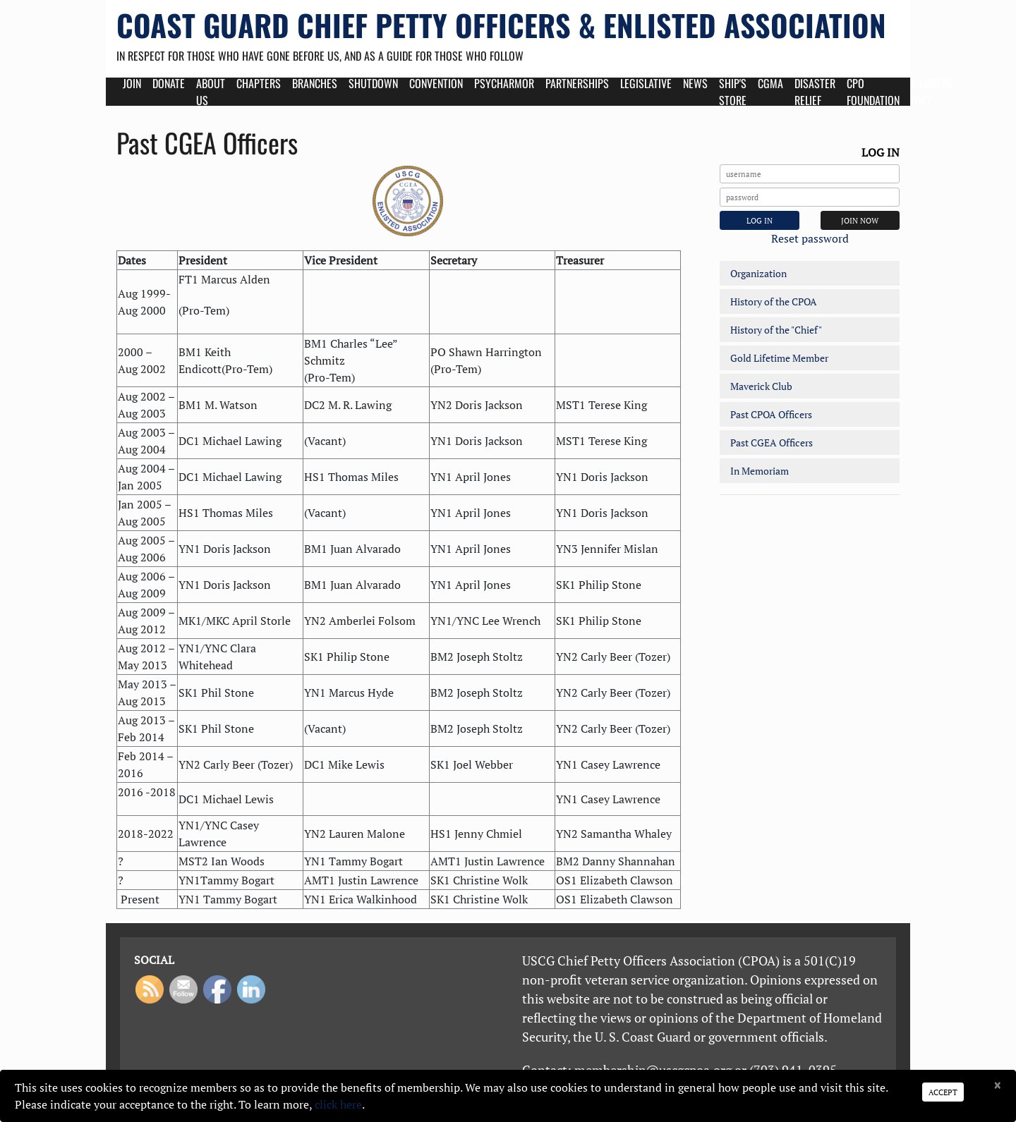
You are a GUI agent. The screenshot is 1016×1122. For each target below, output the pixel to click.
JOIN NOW (859, 220)
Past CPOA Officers (771, 414)
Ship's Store (732, 92)
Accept (943, 1092)
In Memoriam (759, 470)
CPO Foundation (873, 92)
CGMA (770, 83)
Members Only (932, 92)
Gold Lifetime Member (779, 358)
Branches (314, 83)
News (695, 83)
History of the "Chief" (776, 329)
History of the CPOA (773, 301)
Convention (436, 83)
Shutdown (373, 83)
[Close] (997, 1086)
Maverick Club (761, 386)
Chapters (258, 83)
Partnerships (577, 83)
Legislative (646, 83)
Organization (758, 273)
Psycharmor (504, 83)
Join (132, 83)
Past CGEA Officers (771, 442)
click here (338, 1104)
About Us (210, 92)
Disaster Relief (814, 92)
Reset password (810, 238)
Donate (168, 83)
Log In (759, 220)
